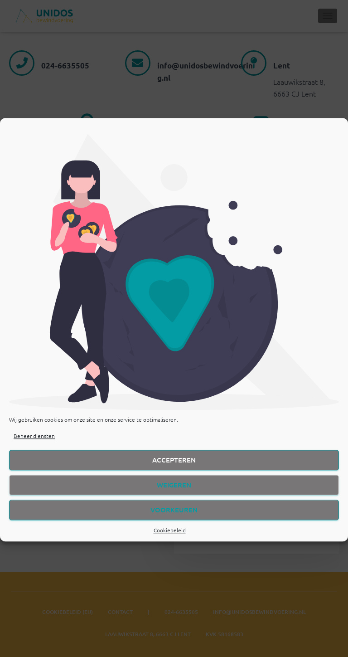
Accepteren (174, 471)
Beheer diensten (34, 447)
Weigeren (174, 496)
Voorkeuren (174, 521)
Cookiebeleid (170, 541)
